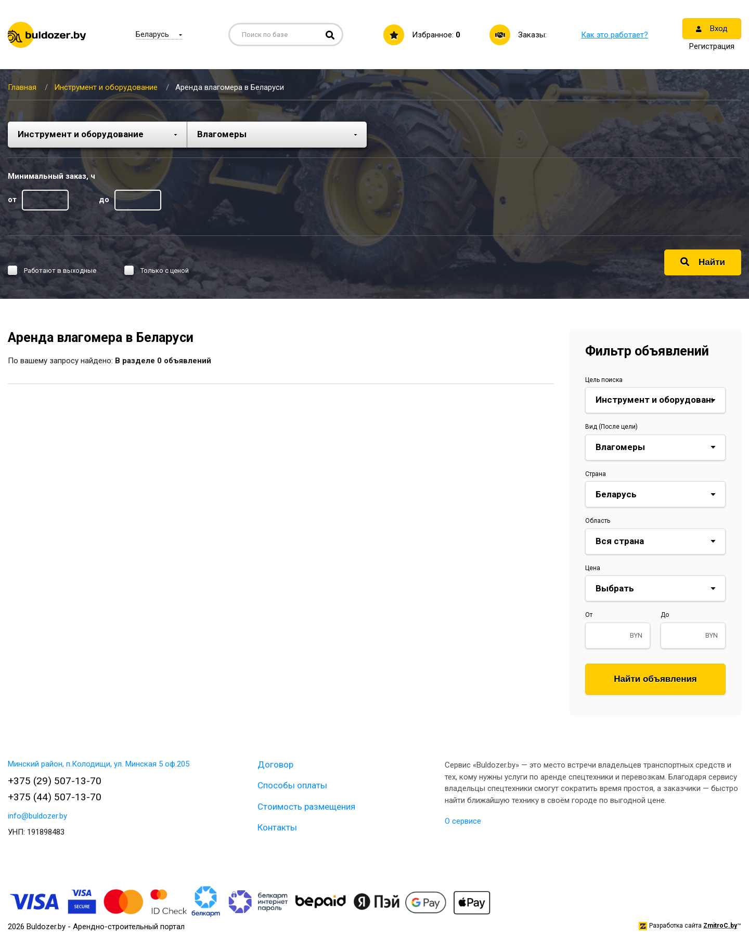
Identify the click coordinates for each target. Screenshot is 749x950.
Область (597, 520)
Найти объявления (655, 679)
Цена (592, 568)
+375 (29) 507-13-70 (54, 781)
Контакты (277, 827)
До (665, 614)
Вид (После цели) (611, 426)
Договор (275, 764)
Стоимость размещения (306, 806)
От (588, 614)
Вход (712, 28)
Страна (595, 474)
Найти (702, 262)
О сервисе (463, 821)
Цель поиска (604, 380)
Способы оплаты (292, 785)
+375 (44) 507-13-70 (54, 797)
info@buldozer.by (37, 816)
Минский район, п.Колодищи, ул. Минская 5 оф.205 (98, 764)
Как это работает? (614, 34)
